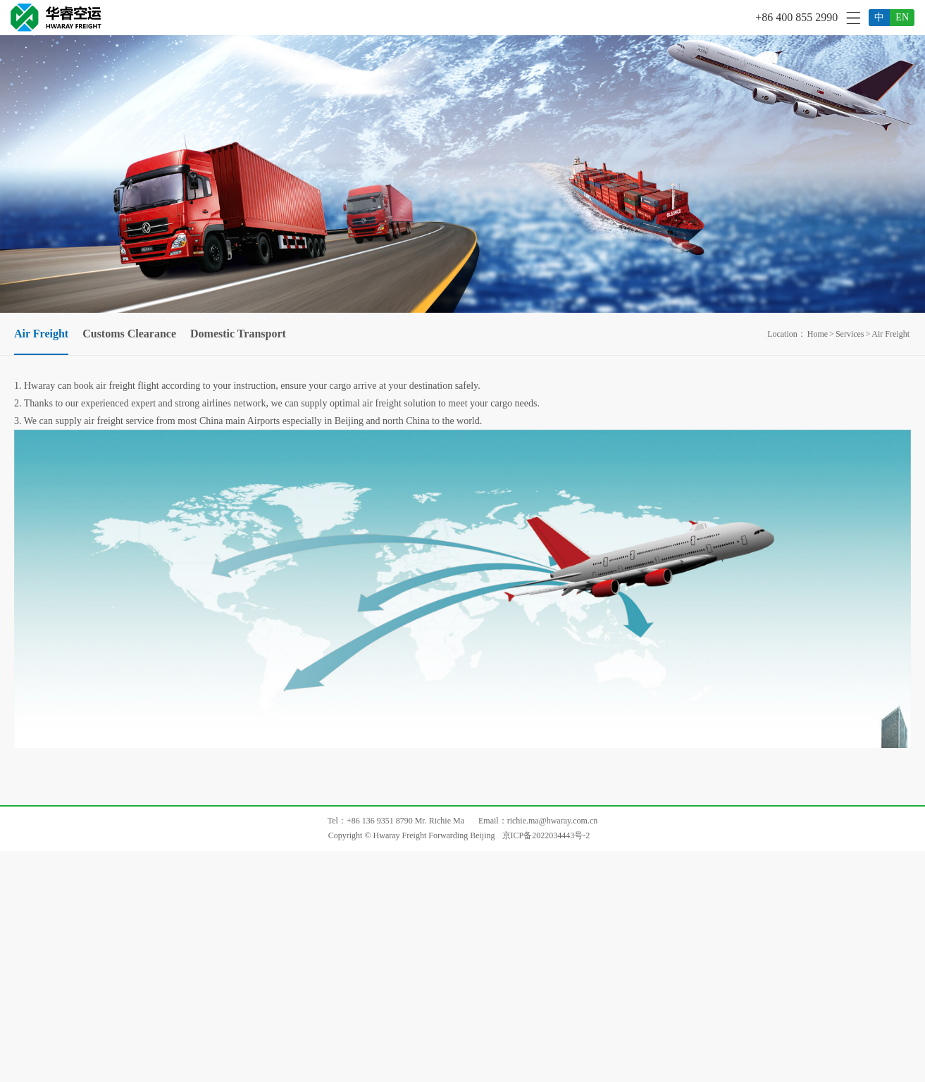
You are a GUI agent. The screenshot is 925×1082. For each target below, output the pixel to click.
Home (817, 334)
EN (902, 17)
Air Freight (890, 334)
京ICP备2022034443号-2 (546, 835)
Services (850, 334)
